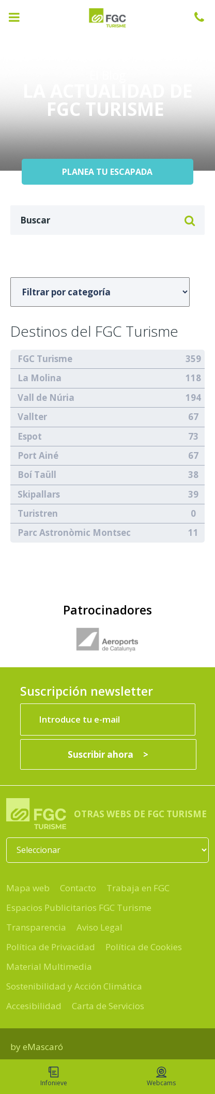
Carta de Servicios (108, 1006)
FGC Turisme (45, 359)
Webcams (161, 1077)
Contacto (78, 888)
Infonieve (53, 1077)
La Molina (40, 378)
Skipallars (39, 494)
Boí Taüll (37, 475)
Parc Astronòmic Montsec (74, 532)
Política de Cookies (143, 947)
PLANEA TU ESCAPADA (107, 171)
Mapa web (28, 888)
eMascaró (43, 1047)
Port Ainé (38, 455)
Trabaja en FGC (138, 888)
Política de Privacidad (50, 947)
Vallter (32, 417)
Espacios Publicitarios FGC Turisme (78, 907)
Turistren (38, 513)
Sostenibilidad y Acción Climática (74, 986)
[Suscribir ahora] (108, 754)
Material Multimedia (49, 966)
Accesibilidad (34, 1006)
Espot (30, 436)
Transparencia (36, 927)
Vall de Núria (46, 397)
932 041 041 (204, 17)
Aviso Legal (99, 927)
